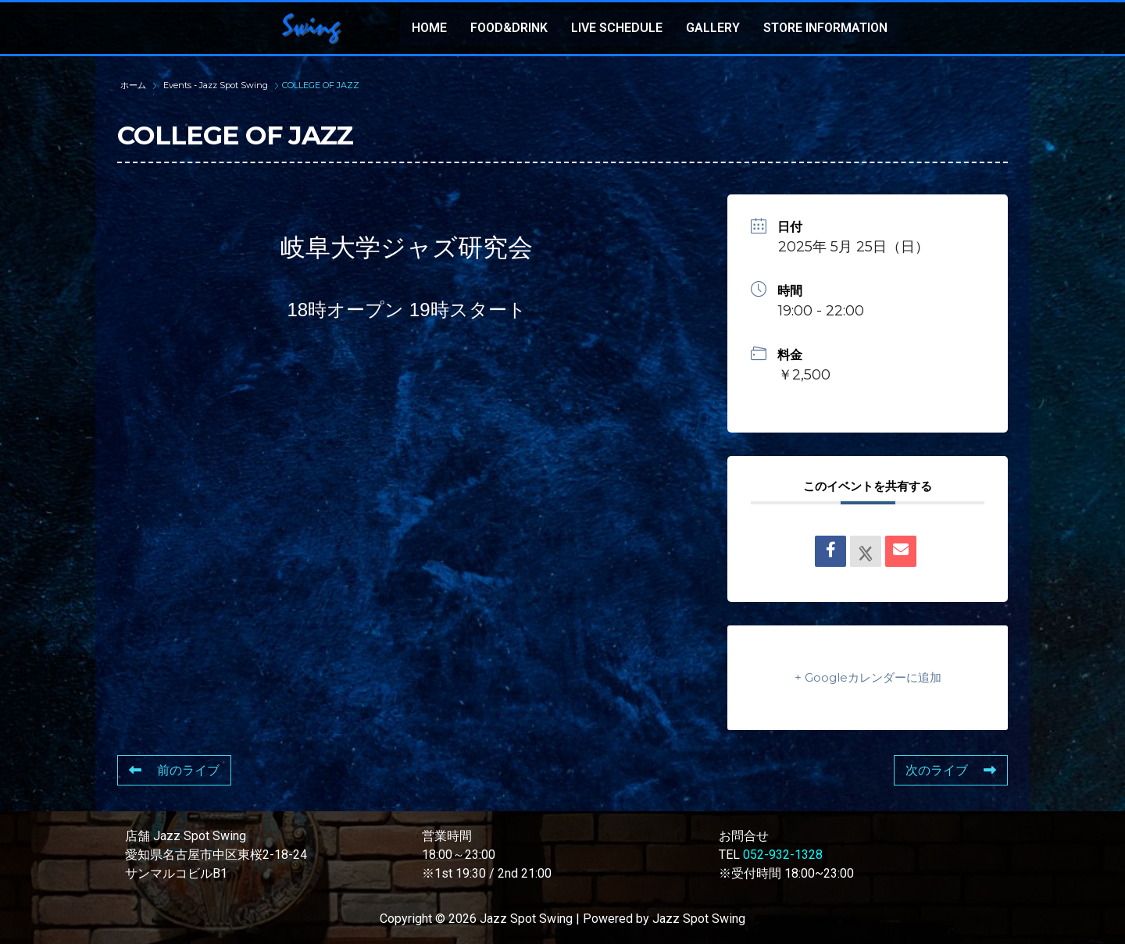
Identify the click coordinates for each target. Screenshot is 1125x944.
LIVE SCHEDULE (616, 27)
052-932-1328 (783, 854)
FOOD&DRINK (509, 27)
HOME (429, 27)
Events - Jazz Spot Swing (215, 85)
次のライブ (950, 770)
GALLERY (713, 27)
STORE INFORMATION (825, 27)
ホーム (134, 85)
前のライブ (174, 770)
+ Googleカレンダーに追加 (868, 677)
